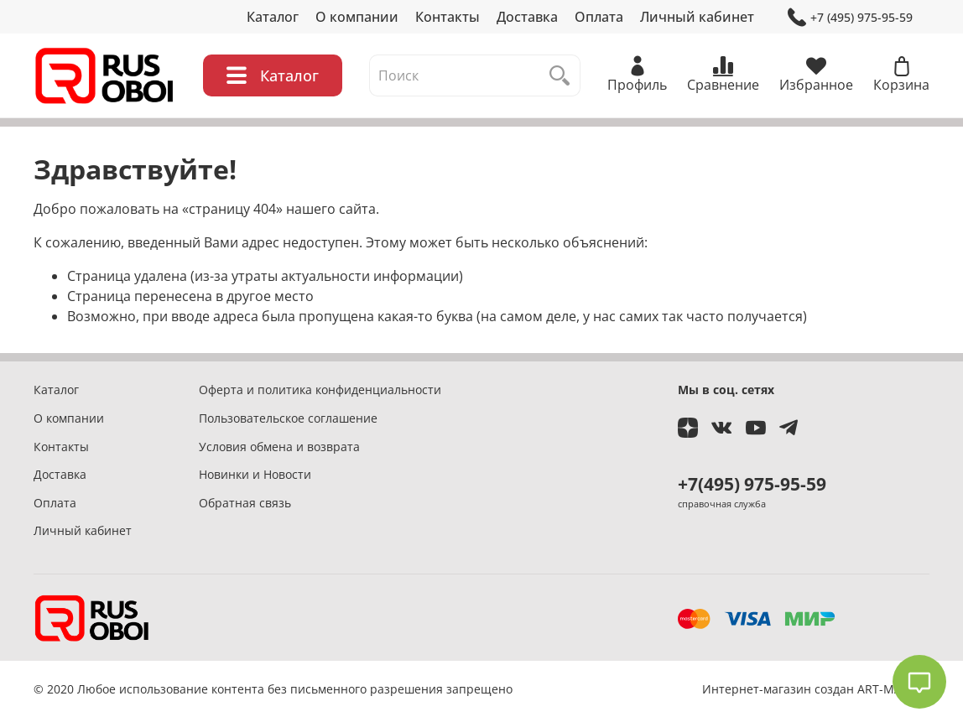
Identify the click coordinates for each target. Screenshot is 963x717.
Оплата (599, 17)
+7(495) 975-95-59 (752, 484)
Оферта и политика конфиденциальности (320, 389)
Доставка (527, 17)
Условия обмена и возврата (279, 447)
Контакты (447, 17)
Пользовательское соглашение (288, 418)
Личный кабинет (697, 17)
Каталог (273, 17)
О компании (356, 17)
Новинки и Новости (255, 474)
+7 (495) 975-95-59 (850, 17)
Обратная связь (245, 503)
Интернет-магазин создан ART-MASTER (815, 689)
